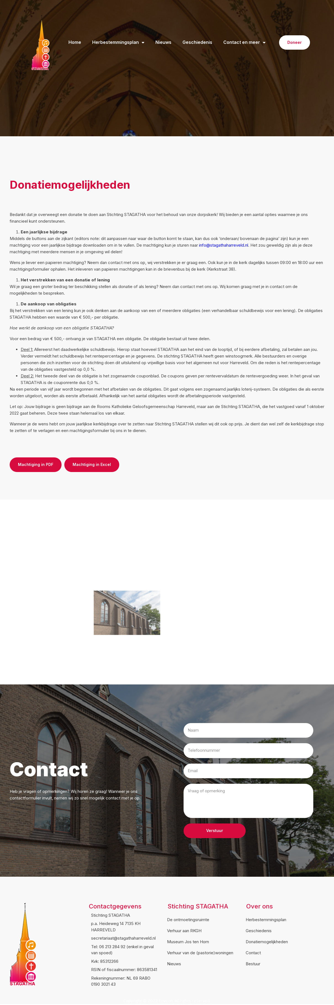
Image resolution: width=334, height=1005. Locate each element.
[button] (294, 42)
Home (74, 42)
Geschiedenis (197, 42)
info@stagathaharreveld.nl (223, 245)
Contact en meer (244, 42)
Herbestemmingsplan (118, 42)
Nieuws (163, 42)
